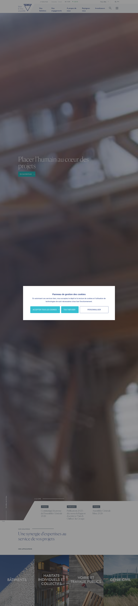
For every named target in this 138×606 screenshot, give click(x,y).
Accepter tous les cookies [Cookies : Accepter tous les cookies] (45, 310)
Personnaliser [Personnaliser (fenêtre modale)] (94, 310)
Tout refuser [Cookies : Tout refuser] (69, 310)
